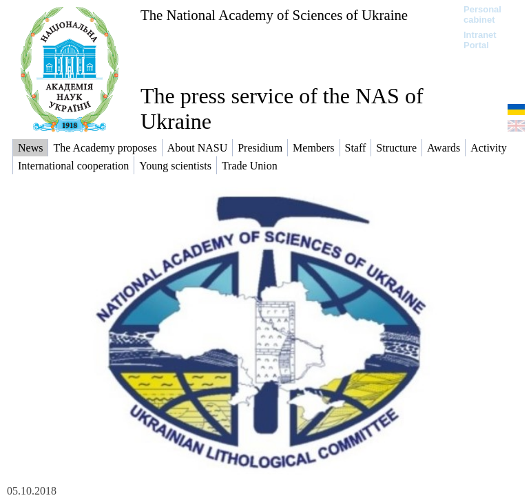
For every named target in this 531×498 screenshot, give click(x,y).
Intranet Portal (480, 40)
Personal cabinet (482, 14)
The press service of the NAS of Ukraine (282, 108)
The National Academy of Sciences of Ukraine (274, 15)
